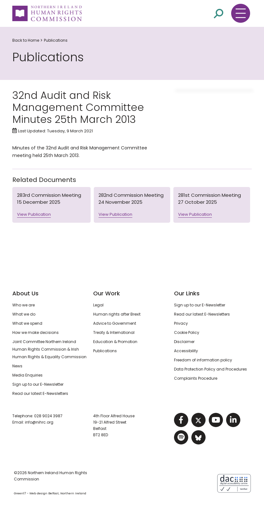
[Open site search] (218, 13)
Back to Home (25, 40)
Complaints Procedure (195, 378)
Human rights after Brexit (117, 314)
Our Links (187, 293)
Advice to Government (114, 323)
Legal (98, 305)
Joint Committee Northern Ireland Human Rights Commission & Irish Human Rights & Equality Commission (49, 349)
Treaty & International (114, 332)
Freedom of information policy (203, 360)
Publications (56, 40)
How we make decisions (35, 332)
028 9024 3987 (48, 416)
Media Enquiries (27, 375)
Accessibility (186, 350)
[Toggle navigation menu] (241, 13)
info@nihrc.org (39, 422)
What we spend (27, 323)
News (17, 366)
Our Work (106, 293)
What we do (23, 314)
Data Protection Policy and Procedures (210, 369)
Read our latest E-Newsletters (40, 393)
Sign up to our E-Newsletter (37, 384)
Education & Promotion (115, 341)
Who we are (23, 305)
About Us (25, 293)
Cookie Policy (186, 332)
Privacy (181, 323)
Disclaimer (184, 341)
